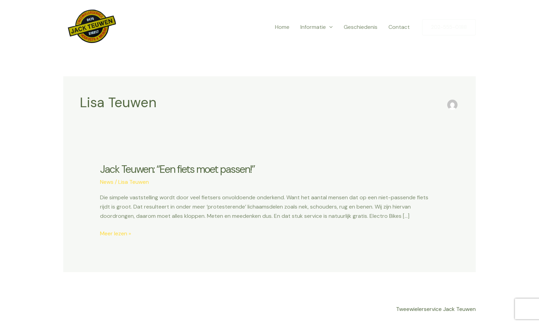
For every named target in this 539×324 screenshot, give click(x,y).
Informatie (316, 27)
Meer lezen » (115, 233)
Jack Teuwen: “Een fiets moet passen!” (177, 169)
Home (282, 27)
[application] (329, 27)
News (106, 182)
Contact (399, 27)
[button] (449, 27)
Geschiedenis (360, 27)
